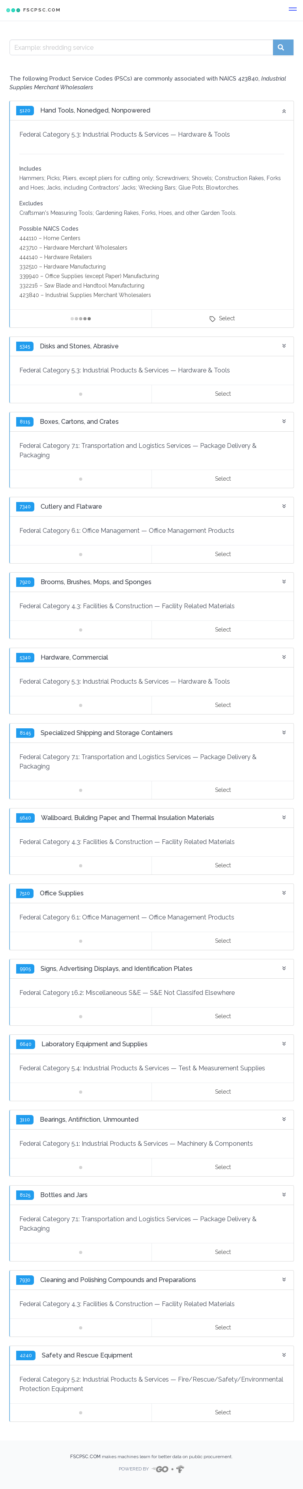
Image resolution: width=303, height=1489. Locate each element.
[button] (293, 10)
